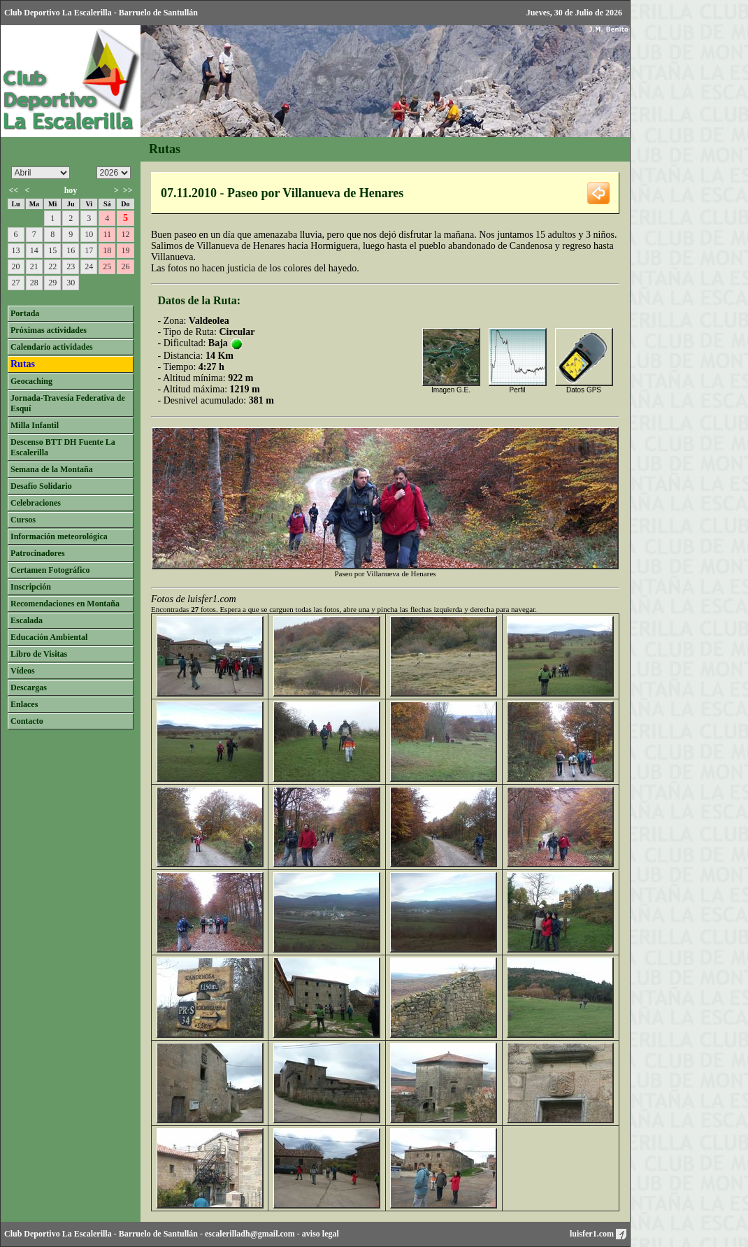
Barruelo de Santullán (158, 1234)
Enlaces (24, 704)
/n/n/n (113, 172)
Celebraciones (35, 503)
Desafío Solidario (41, 486)
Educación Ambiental (48, 637)
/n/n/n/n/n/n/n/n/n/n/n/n (40, 172)
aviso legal (320, 1234)
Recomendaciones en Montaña (65, 603)
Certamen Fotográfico (50, 570)
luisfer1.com (598, 1234)
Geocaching (31, 381)
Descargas (28, 687)
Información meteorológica (59, 536)
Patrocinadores (37, 553)
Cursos (23, 520)
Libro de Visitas (38, 654)
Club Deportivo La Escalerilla (58, 1234)
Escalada (26, 620)
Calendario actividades (51, 347)
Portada (24, 313)
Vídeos (22, 671)
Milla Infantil (34, 425)
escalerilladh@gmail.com (250, 1234)
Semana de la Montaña (51, 469)
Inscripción (30, 587)
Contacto (26, 721)
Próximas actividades (48, 330)
